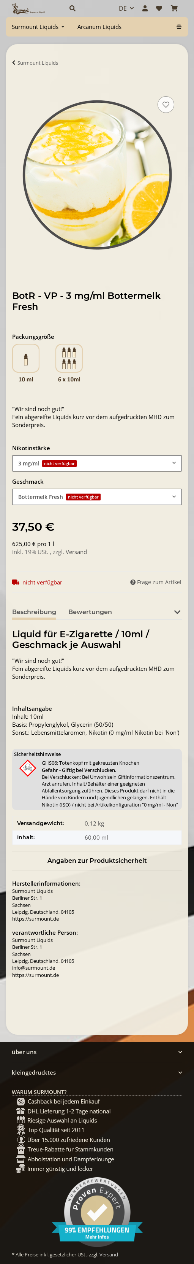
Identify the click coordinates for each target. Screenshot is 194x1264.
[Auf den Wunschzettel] (166, 104)
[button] (86, 8)
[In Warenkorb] (18, 86)
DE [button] (123, 8)
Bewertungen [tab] (90, 612)
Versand (76, 552)
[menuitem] (38, 27)
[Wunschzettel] (159, 8)
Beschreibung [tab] (34, 612)
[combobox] (97, 463)
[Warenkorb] (174, 8)
